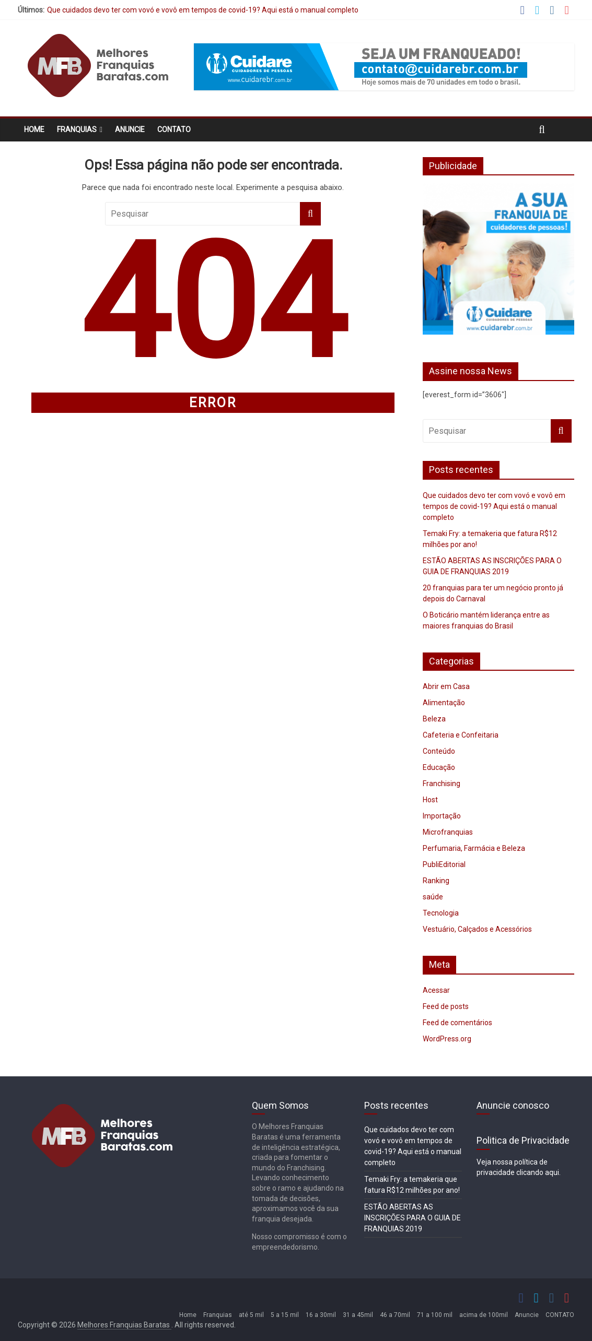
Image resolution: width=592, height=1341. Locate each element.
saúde (433, 897)
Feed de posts (446, 1006)
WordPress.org (447, 1039)
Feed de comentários (457, 1022)
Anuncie (130, 129)
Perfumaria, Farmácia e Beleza (474, 848)
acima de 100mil (483, 1315)
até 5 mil (251, 1315)
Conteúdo (439, 751)
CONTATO (174, 129)
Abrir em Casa (446, 686)
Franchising (441, 783)
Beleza (434, 719)
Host (430, 800)
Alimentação (444, 702)
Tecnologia (441, 913)
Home (34, 129)
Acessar (436, 990)
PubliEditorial (444, 864)
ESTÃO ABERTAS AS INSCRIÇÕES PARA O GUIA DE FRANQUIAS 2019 (412, 1218)
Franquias (77, 129)
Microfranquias (448, 832)
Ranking (436, 880)
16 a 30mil (321, 1315)
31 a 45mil (358, 1315)
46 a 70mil (395, 1315)
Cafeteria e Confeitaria (460, 735)
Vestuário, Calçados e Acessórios (477, 929)
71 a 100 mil (434, 1315)
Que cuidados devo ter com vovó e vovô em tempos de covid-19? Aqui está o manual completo (202, 10)
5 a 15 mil (285, 1315)
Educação (439, 767)
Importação (442, 816)
